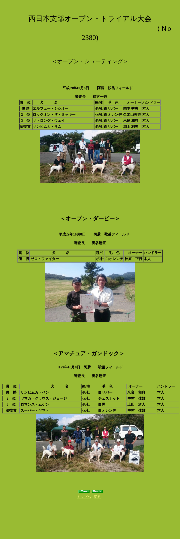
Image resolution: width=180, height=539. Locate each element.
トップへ (84, 497)
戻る (97, 497)
